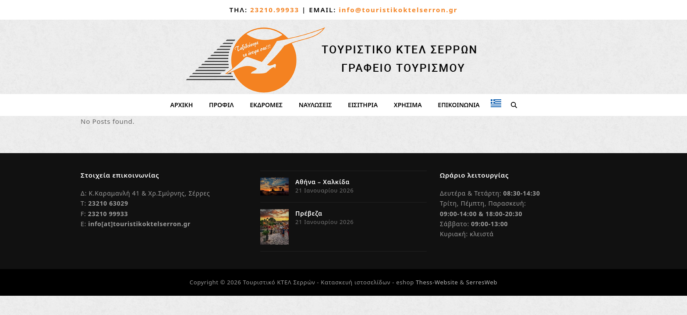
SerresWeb (482, 282)
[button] (513, 105)
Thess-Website (437, 282)
